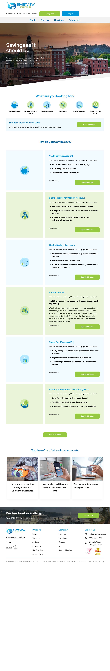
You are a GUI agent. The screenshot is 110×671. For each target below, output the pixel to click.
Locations (62, 593)
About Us (62, 589)
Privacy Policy (98, 617)
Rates (19, 14)
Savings (35, 597)
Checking (36, 593)
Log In (70, 14)
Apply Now (49, 14)
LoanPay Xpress (38, 609)
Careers (62, 597)
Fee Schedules (38, 605)
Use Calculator (88, 140)
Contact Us (10, 14)
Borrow (45, 20)
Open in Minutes (87, 210)
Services (58, 20)
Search (35, 14)
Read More (53, 208)
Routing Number (65, 605)
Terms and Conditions (82, 617)
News (61, 601)
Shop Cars (26, 14)
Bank (33, 20)
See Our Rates (55, 488)
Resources (74, 20)
